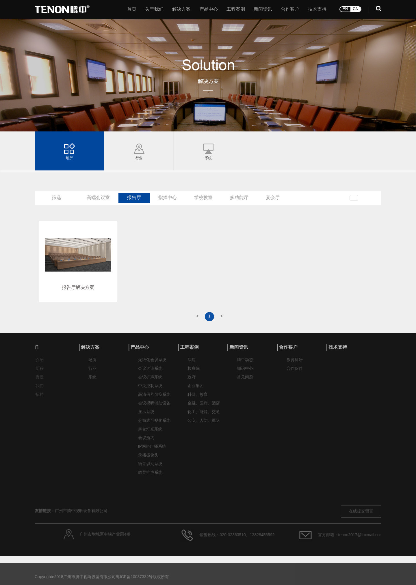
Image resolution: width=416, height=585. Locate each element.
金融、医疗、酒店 (203, 406)
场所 (92, 363)
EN (345, 8)
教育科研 (295, 363)
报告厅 (134, 197)
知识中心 (245, 372)
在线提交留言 (361, 525)
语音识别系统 (150, 467)
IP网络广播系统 (152, 450)
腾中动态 (245, 363)
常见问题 (245, 380)
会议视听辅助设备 (154, 406)
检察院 (193, 372)
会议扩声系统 (150, 380)
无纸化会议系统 (152, 363)
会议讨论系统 (150, 372)
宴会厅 (273, 197)
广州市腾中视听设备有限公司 (81, 525)
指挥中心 (167, 197)
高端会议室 (98, 197)
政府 (191, 380)
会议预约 (146, 441)
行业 (92, 372)
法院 (191, 363)
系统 (92, 380)
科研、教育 (197, 398)
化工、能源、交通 (203, 415)
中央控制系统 (150, 389)
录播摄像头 (148, 458)
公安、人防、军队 (203, 424)
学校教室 (203, 197)
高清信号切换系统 (154, 398)
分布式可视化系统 (154, 424)
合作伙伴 (295, 372)
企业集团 (195, 389)
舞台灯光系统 (150, 432)
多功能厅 (239, 197)
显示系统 (146, 415)
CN (356, 8)
